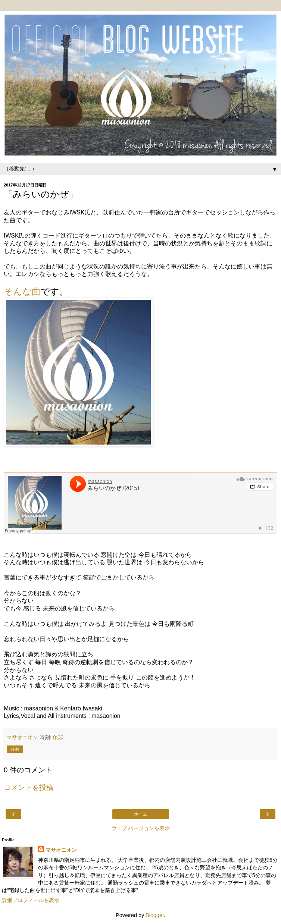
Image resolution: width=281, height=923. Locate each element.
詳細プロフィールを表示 (30, 900)
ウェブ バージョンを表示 (140, 828)
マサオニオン (61, 850)
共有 (14, 749)
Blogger (155, 915)
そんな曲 (22, 291)
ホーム (140, 814)
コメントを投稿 (28, 787)
